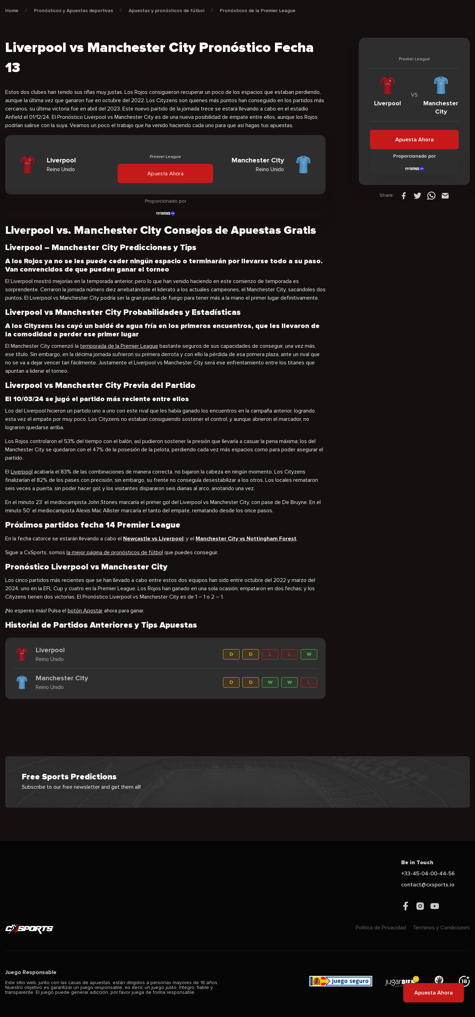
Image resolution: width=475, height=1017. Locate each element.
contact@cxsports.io (428, 884)
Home (11, 11)
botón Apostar (85, 610)
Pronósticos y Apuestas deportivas (73, 11)
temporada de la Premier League (119, 346)
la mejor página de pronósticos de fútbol (115, 552)
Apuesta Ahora (165, 173)
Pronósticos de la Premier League (257, 11)
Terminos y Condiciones (441, 927)
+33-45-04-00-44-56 (428, 873)
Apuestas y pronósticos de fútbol (166, 11)
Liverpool (22, 471)
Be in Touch (417, 862)
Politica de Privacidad (381, 927)
